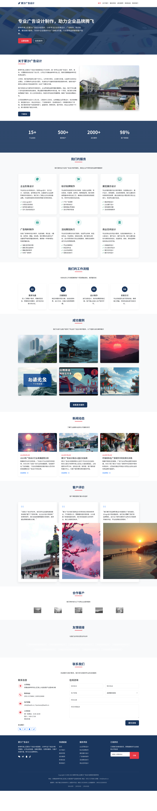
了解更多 (24, 114)
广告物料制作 (84, 756)
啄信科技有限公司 (103, 644)
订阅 (134, 755)
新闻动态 (128, 3)
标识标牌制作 (84, 750)
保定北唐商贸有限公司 (57, 644)
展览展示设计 (84, 753)
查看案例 (39, 40)
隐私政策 (70, 786)
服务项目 (113, 3)
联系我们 (135, 3)
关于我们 (105, 3)
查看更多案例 (78, 404)
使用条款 (78, 786)
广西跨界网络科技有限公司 (37, 644)
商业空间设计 (84, 763)
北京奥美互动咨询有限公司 (112, 649)
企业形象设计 (84, 746)
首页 (99, 3)
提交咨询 (132, 722)
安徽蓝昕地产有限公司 (90, 649)
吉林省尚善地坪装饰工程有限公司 (81, 644)
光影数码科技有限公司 (121, 644)
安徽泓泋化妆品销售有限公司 (69, 649)
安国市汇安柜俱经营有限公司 (45, 649)
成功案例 (120, 3)
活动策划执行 (84, 760)
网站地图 (86, 786)
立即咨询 (25, 40)
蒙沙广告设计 (26, 3)
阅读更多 (24, 473)
